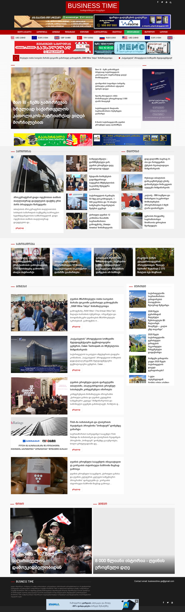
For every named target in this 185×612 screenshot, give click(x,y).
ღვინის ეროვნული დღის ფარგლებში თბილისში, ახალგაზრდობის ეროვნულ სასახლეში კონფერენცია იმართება (39, 395)
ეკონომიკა (41, 32)
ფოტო (19, 504)
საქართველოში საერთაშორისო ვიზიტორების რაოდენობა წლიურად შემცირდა (137, 299)
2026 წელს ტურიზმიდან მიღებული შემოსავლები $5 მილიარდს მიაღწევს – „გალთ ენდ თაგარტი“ (137, 320)
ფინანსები (70, 32)
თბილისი (117, 32)
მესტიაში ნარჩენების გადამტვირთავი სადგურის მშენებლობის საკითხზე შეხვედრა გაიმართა (76, 182)
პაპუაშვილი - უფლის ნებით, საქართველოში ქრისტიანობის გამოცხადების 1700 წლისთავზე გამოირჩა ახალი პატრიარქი (30, 265)
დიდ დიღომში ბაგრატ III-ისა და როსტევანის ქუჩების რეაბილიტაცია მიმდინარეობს (131, 163)
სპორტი (164, 32)
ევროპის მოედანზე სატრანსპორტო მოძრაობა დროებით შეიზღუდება (131, 220)
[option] (51, 99)
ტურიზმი (84, 32)
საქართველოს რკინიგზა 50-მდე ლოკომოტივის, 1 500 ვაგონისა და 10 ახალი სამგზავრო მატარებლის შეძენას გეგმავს (76, 202)
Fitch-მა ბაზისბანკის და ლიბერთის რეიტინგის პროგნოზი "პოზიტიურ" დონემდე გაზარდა (39, 435)
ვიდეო (102, 504)
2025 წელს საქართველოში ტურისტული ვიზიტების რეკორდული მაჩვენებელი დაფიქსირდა (137, 343)
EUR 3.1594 (42, 37)
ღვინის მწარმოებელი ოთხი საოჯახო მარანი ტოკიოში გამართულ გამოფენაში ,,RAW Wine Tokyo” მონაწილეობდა (65, 58)
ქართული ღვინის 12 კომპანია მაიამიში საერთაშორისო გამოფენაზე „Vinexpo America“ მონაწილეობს (76, 221)
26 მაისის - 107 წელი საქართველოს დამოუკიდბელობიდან (51, 541)
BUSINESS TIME (92, 5)
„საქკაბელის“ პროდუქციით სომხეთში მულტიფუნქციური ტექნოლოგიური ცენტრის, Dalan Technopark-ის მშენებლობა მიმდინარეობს (39, 354)
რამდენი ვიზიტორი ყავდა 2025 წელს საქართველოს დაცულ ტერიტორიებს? (137, 364)
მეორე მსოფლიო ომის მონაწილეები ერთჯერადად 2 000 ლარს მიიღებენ (111, 98)
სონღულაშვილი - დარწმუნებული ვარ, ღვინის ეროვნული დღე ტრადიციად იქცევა (76, 163)
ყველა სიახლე (24, 32)
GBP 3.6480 (65, 37)
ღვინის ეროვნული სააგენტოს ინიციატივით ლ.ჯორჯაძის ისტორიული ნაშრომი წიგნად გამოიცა (39, 475)
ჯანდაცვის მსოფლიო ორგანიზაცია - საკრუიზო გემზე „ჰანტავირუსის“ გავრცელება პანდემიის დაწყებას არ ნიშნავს (110, 265)
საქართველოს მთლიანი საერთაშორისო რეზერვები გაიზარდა (108, 111)
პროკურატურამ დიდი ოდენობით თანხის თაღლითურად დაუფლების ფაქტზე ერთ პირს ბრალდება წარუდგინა (37, 173)
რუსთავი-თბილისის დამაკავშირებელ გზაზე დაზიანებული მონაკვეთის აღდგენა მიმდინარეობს (131, 182)
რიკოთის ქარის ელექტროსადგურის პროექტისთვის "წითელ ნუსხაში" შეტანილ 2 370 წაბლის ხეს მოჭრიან (151, 265)
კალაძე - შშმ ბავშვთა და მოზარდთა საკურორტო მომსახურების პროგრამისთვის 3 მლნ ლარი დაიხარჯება (131, 201)
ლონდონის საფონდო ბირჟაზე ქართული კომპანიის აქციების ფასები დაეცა (110, 86)
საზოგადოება (100, 32)
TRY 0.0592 (87, 37)
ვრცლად (20, 228)
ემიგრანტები (133, 32)
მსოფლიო (150, 32)
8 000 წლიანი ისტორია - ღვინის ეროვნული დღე (134, 541)
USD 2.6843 (19, 37)
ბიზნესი (56, 32)
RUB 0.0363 (110, 37)
